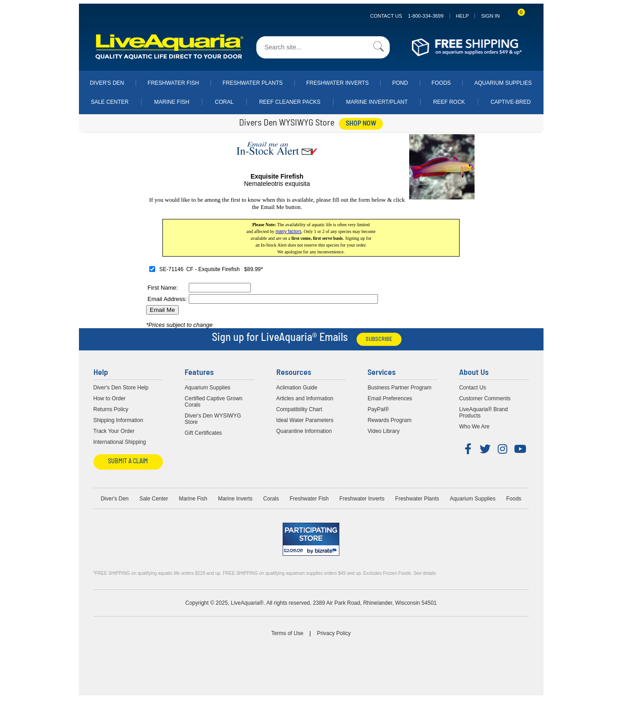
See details (424, 573)
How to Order (109, 398)
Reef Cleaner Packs (289, 102)
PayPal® (378, 409)
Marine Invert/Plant (377, 102)
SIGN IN (490, 16)
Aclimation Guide (297, 387)
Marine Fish (171, 102)
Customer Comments (484, 398)
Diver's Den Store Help (121, 387)
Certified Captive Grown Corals (213, 401)
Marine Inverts (235, 498)
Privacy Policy (334, 633)
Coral (224, 102)
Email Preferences (389, 398)
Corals (271, 498)
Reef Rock (449, 102)
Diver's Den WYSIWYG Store (213, 419)
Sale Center (109, 102)
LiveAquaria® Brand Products (483, 412)
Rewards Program (389, 420)
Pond (400, 83)
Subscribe (379, 339)
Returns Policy (110, 409)
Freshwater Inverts (337, 83)
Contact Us (407, 16)
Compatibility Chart (299, 409)
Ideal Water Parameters (304, 420)
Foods (441, 83)
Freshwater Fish (173, 83)
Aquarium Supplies (503, 83)
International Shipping (119, 442)
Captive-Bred (510, 102)
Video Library (383, 431)
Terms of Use (287, 633)
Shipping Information (118, 420)
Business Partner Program (399, 387)
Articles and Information (304, 398)
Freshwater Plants (252, 83)
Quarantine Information (304, 431)
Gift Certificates (203, 433)
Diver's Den (107, 83)
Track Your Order (114, 431)
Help (462, 16)
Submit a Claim (128, 461)
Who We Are (474, 426)
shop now (361, 123)
